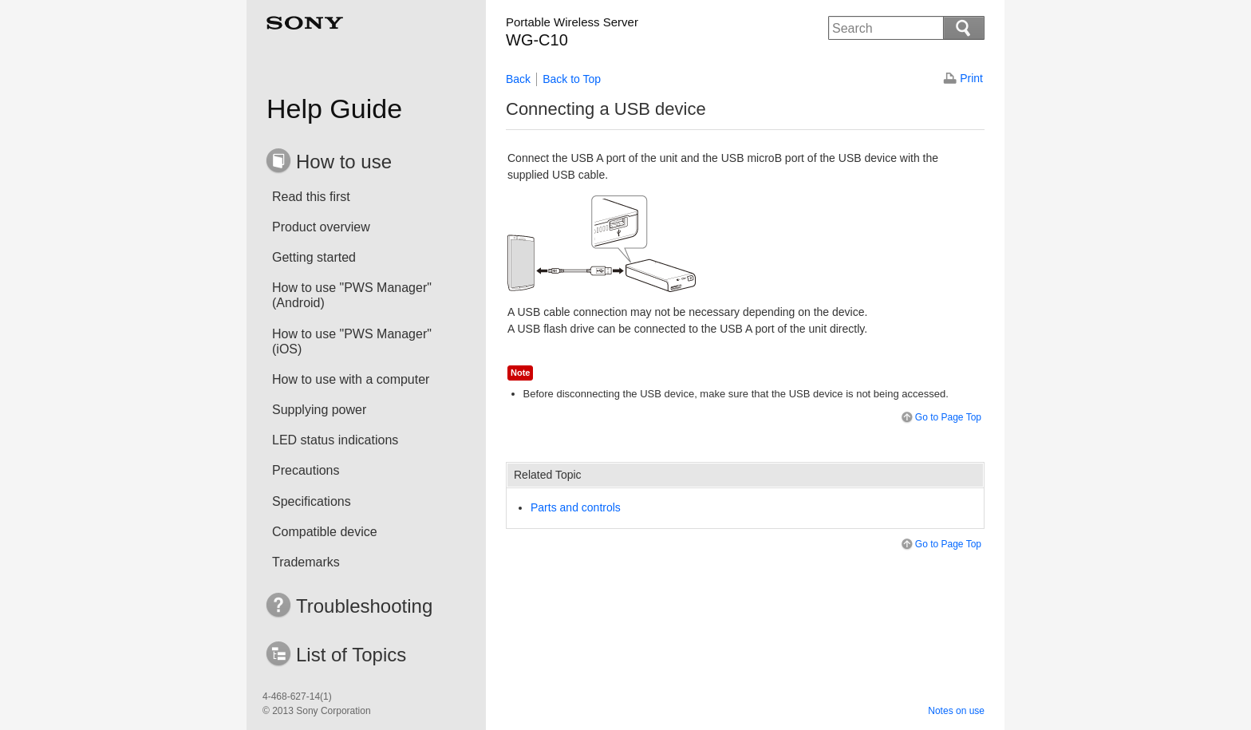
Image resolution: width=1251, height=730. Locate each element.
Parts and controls (576, 507)
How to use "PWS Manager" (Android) (352, 295)
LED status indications (335, 440)
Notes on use (956, 710)
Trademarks (306, 562)
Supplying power (319, 409)
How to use (344, 161)
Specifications (311, 501)
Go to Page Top (940, 418)
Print (971, 78)
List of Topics (351, 654)
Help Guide (334, 108)
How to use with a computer (350, 379)
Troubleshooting (364, 606)
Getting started (314, 257)
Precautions (306, 470)
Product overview (321, 227)
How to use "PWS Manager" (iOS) (352, 341)
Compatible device (324, 532)
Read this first (311, 196)
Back (518, 79)
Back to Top (572, 79)
